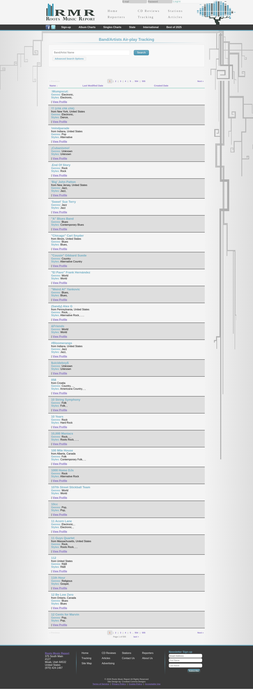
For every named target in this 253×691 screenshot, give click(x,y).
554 (136, 81)
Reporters (116, 17)
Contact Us (128, 658)
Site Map (86, 663)
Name (53, 85)
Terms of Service (101, 684)
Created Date (161, 85)
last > (136, 637)
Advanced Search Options (69, 58)
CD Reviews (149, 11)
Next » (200, 81)
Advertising (108, 663)
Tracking (146, 17)
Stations (175, 11)
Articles (175, 17)
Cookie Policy (135, 684)
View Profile (60, 101)
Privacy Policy (119, 684)
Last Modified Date (92, 85)
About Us (147, 658)
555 (143, 81)
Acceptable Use (152, 684)
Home (113, 11)
